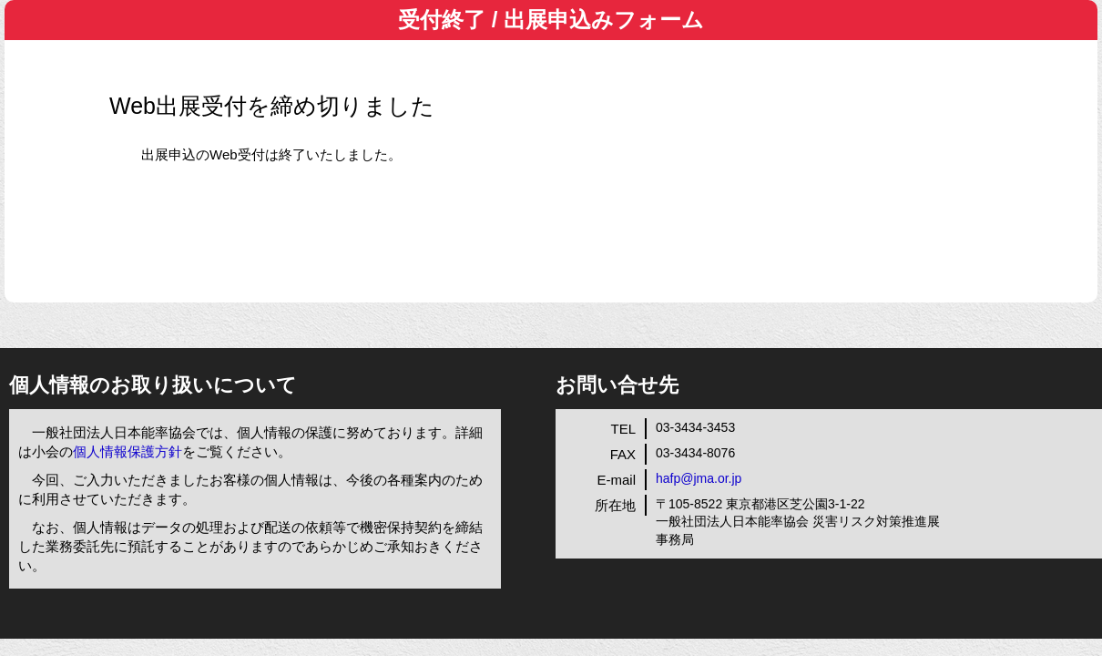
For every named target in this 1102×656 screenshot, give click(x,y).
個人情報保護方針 (127, 451)
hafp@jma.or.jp (698, 478)
